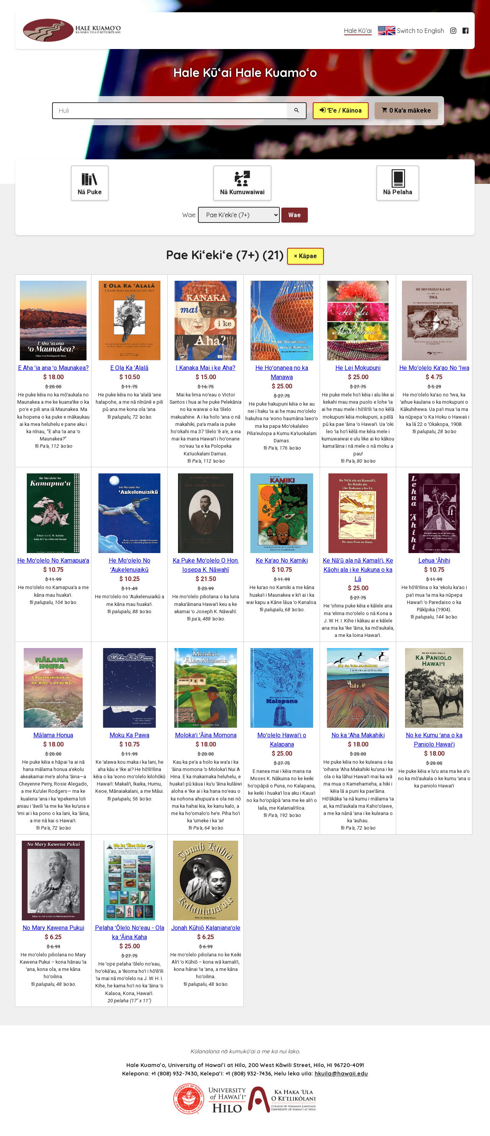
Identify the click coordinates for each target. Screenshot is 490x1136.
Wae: (189, 215)
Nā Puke (90, 182)
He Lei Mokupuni (358, 368)
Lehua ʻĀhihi (434, 560)
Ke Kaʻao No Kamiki (282, 560)
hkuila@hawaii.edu (341, 1073)
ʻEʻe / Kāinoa (341, 110)
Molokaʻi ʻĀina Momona (206, 735)
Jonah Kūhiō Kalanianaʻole (205, 927)
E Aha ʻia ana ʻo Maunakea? (53, 368)
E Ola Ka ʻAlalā (129, 368)
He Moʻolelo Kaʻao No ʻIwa (434, 368)
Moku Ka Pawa (129, 735)
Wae (294, 215)
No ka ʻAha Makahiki (358, 735)
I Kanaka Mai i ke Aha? (205, 368)
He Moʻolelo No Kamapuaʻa (53, 560)
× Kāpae (305, 256)
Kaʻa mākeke (406, 110)
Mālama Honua (53, 735)
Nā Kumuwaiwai (242, 182)
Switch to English (411, 30)
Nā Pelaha (397, 182)
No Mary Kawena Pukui (53, 927)
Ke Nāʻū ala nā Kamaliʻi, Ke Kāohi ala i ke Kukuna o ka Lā (358, 570)
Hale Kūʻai (358, 30)
